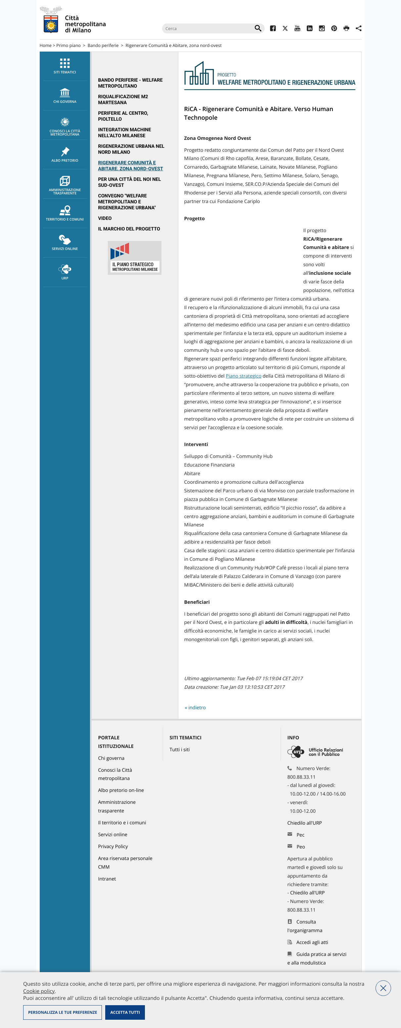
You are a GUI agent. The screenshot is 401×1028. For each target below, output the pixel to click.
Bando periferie (103, 45)
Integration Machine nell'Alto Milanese (124, 133)
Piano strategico (243, 376)
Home (46, 45)
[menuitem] (65, 66)
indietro (197, 708)
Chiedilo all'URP (305, 823)
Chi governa (111, 758)
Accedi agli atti (312, 942)
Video (105, 218)
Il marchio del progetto (129, 229)
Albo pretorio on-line (121, 790)
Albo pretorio (65, 154)
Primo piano (68, 45)
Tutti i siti (180, 750)
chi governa (65, 96)
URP (65, 272)
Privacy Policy (113, 846)
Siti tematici (65, 66)
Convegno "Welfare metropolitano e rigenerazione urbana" (127, 202)
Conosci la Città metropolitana (65, 127)
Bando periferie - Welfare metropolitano (130, 83)
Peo (300, 847)
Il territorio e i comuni (122, 823)
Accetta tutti (125, 1012)
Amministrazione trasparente (65, 186)
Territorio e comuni (65, 213)
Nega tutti (383, 988)
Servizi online (65, 243)
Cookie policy (39, 991)
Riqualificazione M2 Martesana (123, 99)
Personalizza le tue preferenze (62, 1012)
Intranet (107, 879)
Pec (300, 835)
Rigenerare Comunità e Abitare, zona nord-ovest (130, 166)
